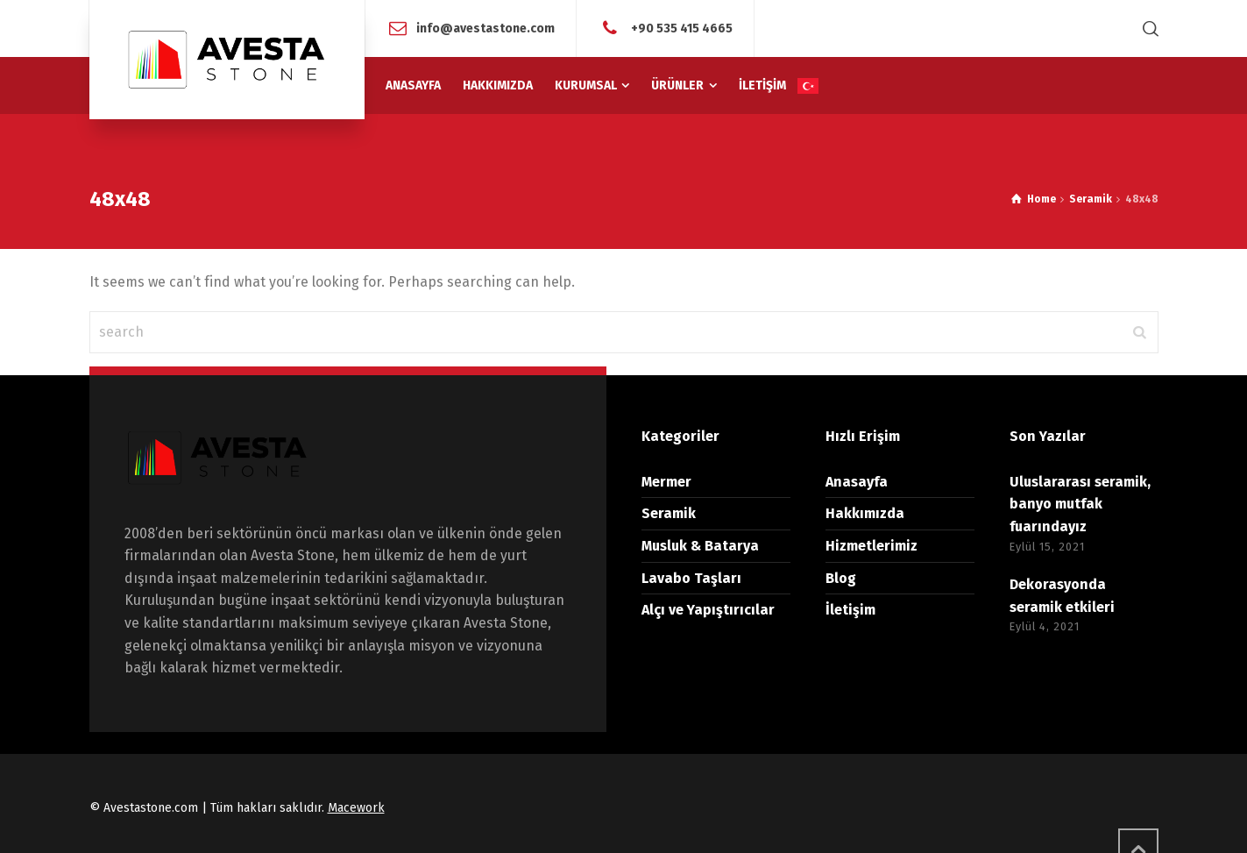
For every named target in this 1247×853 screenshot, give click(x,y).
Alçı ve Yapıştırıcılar (708, 609)
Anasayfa (856, 481)
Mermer (666, 481)
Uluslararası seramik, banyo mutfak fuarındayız (1080, 504)
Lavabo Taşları (691, 578)
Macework (356, 807)
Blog (840, 578)
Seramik (668, 513)
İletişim (850, 609)
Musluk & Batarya (700, 545)
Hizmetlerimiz (871, 545)
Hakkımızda (864, 513)
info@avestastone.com (485, 27)
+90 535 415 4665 (680, 27)
